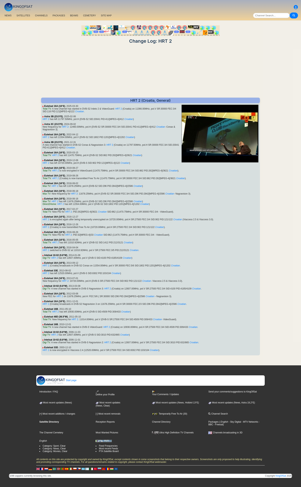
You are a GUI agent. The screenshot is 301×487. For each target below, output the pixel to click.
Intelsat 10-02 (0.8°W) (55, 255)
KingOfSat (280, 476)
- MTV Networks (249, 422)
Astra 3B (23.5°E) (53, 116)
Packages (213, 422)
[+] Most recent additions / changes (57, 413)
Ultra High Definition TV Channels (173, 432)
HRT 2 (118, 108)
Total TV (47, 108)
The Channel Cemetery (51, 432)
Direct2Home (49, 204)
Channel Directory (161, 422)
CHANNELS (41, 15)
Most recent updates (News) (55, 402)
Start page (56, 380)
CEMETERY (89, 15)
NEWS (8, 15)
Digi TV (46, 258)
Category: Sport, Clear (54, 446)
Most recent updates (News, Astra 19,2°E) (231, 402)
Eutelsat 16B (51, 309)
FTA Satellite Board (109, 451)
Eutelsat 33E (51, 270)
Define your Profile (105, 393)
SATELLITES (23, 15)
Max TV (46, 186)
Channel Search (218, 413)
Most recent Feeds (108, 448)
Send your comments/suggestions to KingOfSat (232, 391)
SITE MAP (106, 15)
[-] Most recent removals (108, 413)
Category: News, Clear (54, 448)
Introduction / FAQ (48, 391)
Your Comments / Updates (165, 393)
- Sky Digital (234, 422)
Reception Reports (105, 422)
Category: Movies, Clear (55, 451)
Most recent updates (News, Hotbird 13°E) (175, 402)
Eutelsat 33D (51, 347)
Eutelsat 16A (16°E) (54, 106)
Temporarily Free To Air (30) (169, 413)
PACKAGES (59, 15)
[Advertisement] (150, 71)
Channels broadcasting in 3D (225, 432)
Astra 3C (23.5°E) (53, 124)
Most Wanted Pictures (107, 432)
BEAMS (74, 15)
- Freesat (218, 424)
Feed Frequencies (108, 446)
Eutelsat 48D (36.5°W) (56, 316)
